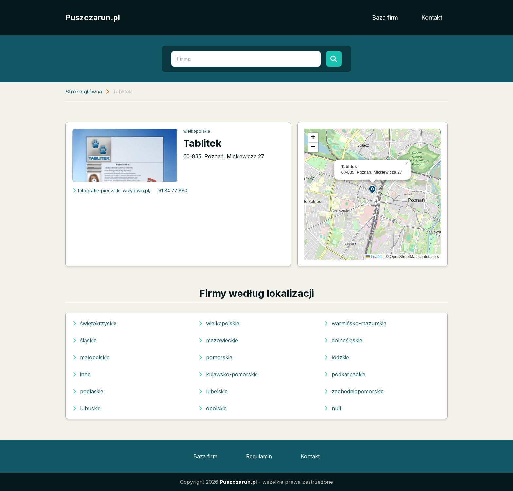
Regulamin (259, 456)
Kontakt (431, 17)
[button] (372, 189)
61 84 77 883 (172, 190)
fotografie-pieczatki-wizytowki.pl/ (111, 190)
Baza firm (385, 17)
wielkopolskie (196, 131)
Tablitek (202, 143)
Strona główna (83, 91)
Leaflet (374, 256)
